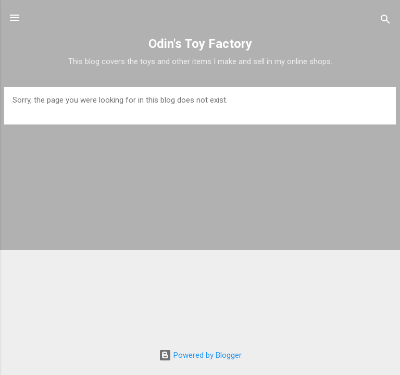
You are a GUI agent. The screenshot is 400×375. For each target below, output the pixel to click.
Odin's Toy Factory (200, 43)
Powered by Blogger (200, 355)
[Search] (385, 21)
